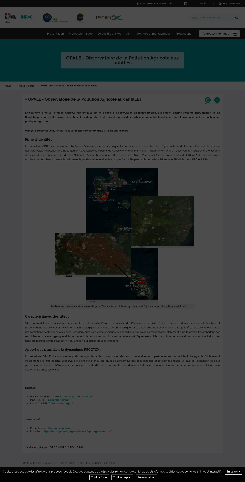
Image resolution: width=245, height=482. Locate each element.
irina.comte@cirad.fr (58, 399)
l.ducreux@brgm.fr (62, 403)
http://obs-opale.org (60, 428)
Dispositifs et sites (26, 86)
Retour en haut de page (239, 472)
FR (201, 3)
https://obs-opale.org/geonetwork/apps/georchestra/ (77, 431)
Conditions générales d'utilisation (127, 477)
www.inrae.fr (217, 477)
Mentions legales (95, 477)
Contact (60, 477)
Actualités (43, 477)
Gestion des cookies (161, 477)
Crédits (75, 477)
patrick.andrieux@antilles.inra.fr (72, 396)
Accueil (8, 86)
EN (205, 3)
